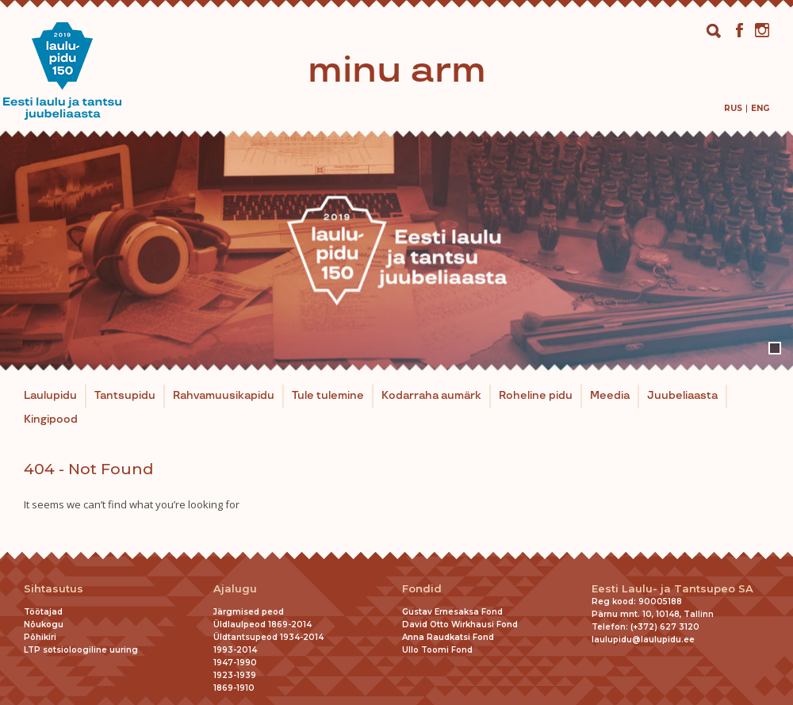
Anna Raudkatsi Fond (448, 637)
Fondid (422, 589)
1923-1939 (234, 675)
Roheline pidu (536, 395)
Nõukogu (43, 624)
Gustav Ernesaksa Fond (452, 612)
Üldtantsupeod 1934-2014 (268, 637)
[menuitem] (733, 108)
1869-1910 (234, 688)
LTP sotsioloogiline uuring (81, 650)
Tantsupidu (124, 395)
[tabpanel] (396, 250)
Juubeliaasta (682, 395)
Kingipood (51, 419)
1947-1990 (235, 662)
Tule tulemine (328, 395)
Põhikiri (40, 637)
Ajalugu (235, 589)
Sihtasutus (53, 589)
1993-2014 (235, 650)
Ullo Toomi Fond (437, 650)
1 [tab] (774, 348)
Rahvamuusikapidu (223, 395)
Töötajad (43, 612)
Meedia (610, 395)
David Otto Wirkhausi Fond (460, 624)
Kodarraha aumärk (431, 395)
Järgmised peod (248, 612)
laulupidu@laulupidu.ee (643, 639)
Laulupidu (50, 395)
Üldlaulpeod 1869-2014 (262, 624)
